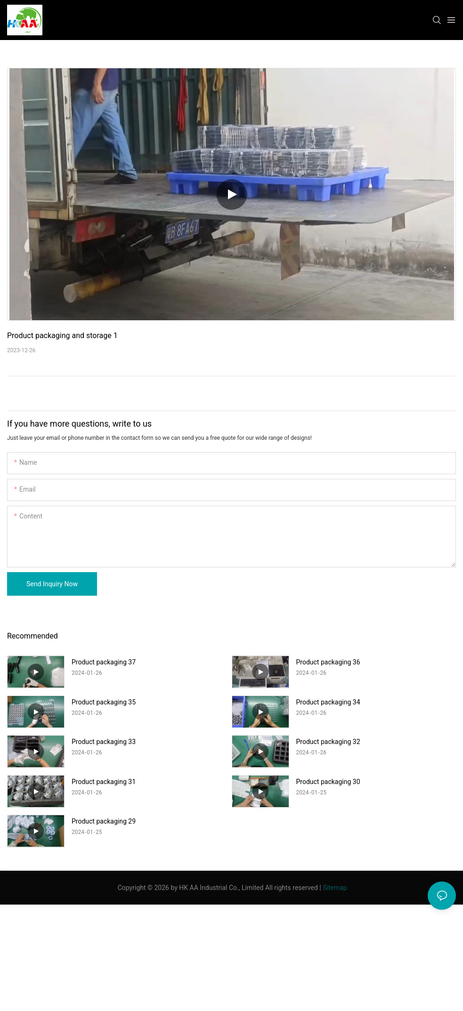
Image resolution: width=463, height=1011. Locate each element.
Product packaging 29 (104, 821)
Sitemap (335, 887)
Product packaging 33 (104, 741)
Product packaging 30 (328, 781)
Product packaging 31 (104, 781)
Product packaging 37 (104, 662)
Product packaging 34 (328, 702)
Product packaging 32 (328, 741)
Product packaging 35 (104, 702)
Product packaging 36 (328, 662)
